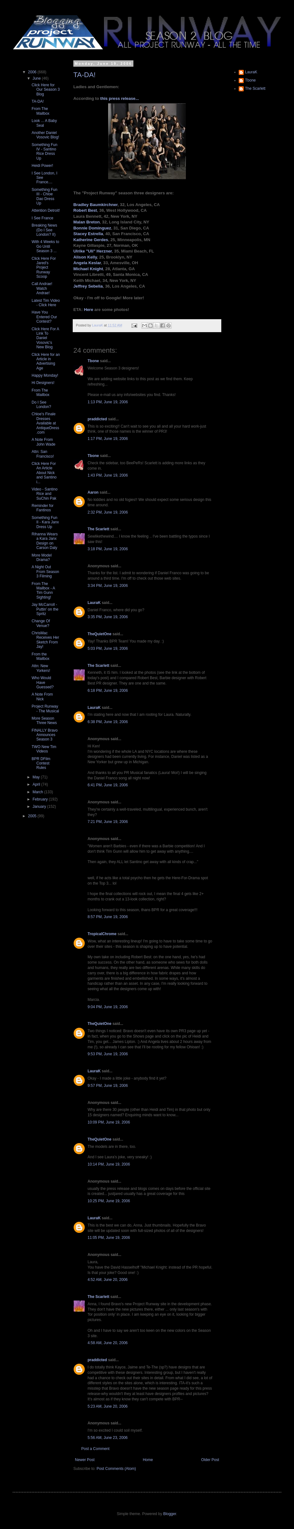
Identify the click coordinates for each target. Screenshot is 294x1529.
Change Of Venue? (41, 623)
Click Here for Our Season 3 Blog (46, 89)
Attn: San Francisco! (43, 453)
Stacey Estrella (88, 233)
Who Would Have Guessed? (43, 682)
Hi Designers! (43, 383)
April (37, 784)
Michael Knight (88, 268)
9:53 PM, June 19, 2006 (108, 1054)
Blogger (169, 1514)
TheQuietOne (99, 634)
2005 (33, 816)
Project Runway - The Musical (45, 708)
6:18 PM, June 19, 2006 (108, 690)
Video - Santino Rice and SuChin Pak (45, 494)
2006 (33, 72)
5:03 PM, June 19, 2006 (108, 648)
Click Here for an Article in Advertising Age (46, 361)
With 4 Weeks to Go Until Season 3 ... (45, 246)
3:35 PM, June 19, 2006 (108, 617)
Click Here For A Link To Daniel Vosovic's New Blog (45, 338)
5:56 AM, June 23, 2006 (108, 1437)
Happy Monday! (45, 375)
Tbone (93, 361)
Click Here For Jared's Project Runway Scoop (44, 267)
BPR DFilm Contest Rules (41, 763)
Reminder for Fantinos (42, 507)
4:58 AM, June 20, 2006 (108, 1343)
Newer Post (85, 1460)
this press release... (119, 98)
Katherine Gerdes (90, 239)
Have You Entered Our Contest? (44, 317)
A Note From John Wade (43, 441)
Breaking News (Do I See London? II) (44, 230)
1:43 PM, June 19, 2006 (108, 475)
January (40, 806)
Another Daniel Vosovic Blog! (45, 135)
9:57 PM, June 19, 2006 (108, 1085)
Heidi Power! (42, 165)
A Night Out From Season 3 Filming (45, 571)
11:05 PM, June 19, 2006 (109, 1237)
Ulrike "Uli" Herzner (92, 251)
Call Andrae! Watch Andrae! (42, 288)
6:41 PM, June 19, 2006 (108, 785)
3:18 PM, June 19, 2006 (108, 549)
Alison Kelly (85, 257)
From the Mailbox (40, 656)
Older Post (210, 1460)
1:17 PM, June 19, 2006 (108, 438)
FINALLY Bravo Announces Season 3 (45, 735)
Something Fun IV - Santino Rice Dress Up (44, 152)
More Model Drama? (42, 557)
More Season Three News (44, 720)
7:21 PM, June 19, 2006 (108, 821)
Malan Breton (86, 222)
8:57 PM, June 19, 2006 (108, 917)
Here (88, 309)
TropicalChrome (102, 934)
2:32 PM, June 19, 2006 (108, 512)
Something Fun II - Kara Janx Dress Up (45, 522)
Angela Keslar (87, 262)
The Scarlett (98, 529)
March (38, 792)
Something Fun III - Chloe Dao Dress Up (44, 196)
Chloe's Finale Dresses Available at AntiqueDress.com (45, 423)
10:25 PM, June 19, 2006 (109, 1201)
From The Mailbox (40, 111)
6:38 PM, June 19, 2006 (108, 722)
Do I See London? (41, 404)
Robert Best (85, 210)
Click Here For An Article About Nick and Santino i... (44, 472)
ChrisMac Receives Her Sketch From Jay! (45, 640)
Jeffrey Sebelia (88, 286)
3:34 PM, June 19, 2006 (108, 585)
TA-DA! (84, 75)
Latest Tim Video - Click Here (46, 302)
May (37, 777)
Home (148, 1460)
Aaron (93, 492)
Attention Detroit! (46, 210)
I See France (42, 218)
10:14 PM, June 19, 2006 (109, 1164)
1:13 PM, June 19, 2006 (108, 402)
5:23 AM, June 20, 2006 (108, 1406)
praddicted (97, 419)
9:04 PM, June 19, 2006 (108, 1007)
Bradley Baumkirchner (95, 204)
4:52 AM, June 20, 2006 (108, 1279)
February (41, 799)
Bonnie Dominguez (92, 228)
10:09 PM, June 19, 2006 (109, 1122)
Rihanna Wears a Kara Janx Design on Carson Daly (45, 541)
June (37, 78)
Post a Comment (95, 1449)
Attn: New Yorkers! (41, 668)
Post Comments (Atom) (116, 1468)
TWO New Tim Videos (44, 749)
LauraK (94, 602)
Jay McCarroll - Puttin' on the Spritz (45, 609)
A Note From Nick (42, 696)
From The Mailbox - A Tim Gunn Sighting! (43, 591)
